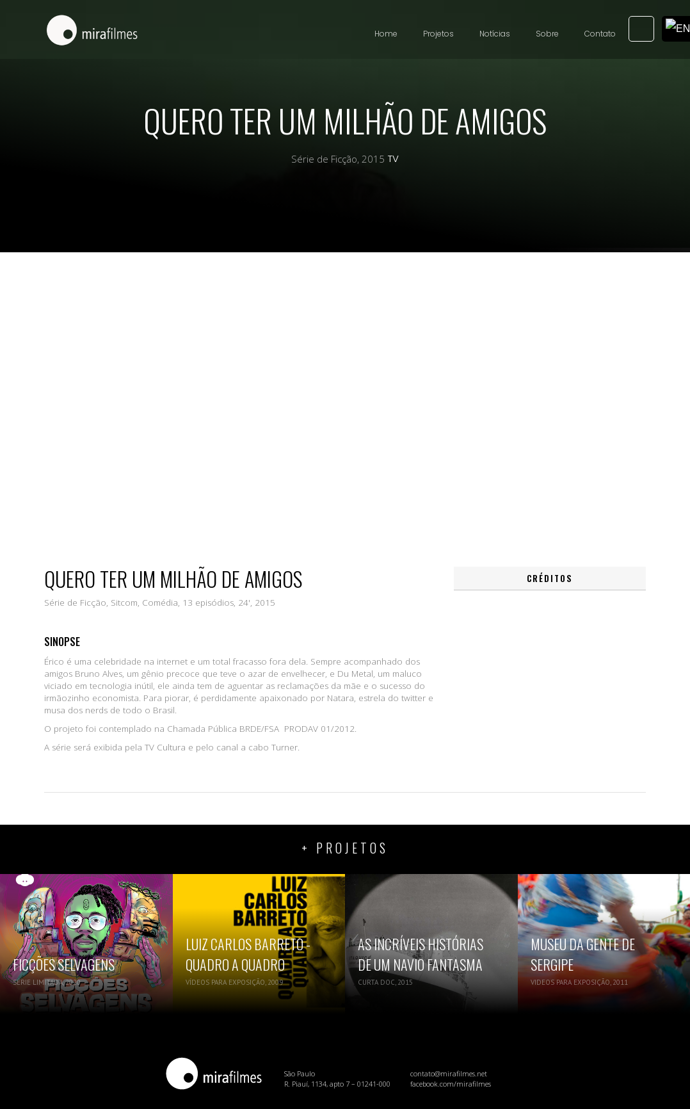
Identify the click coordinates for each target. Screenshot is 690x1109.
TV (393, 159)
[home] (92, 31)
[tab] (550, 578)
